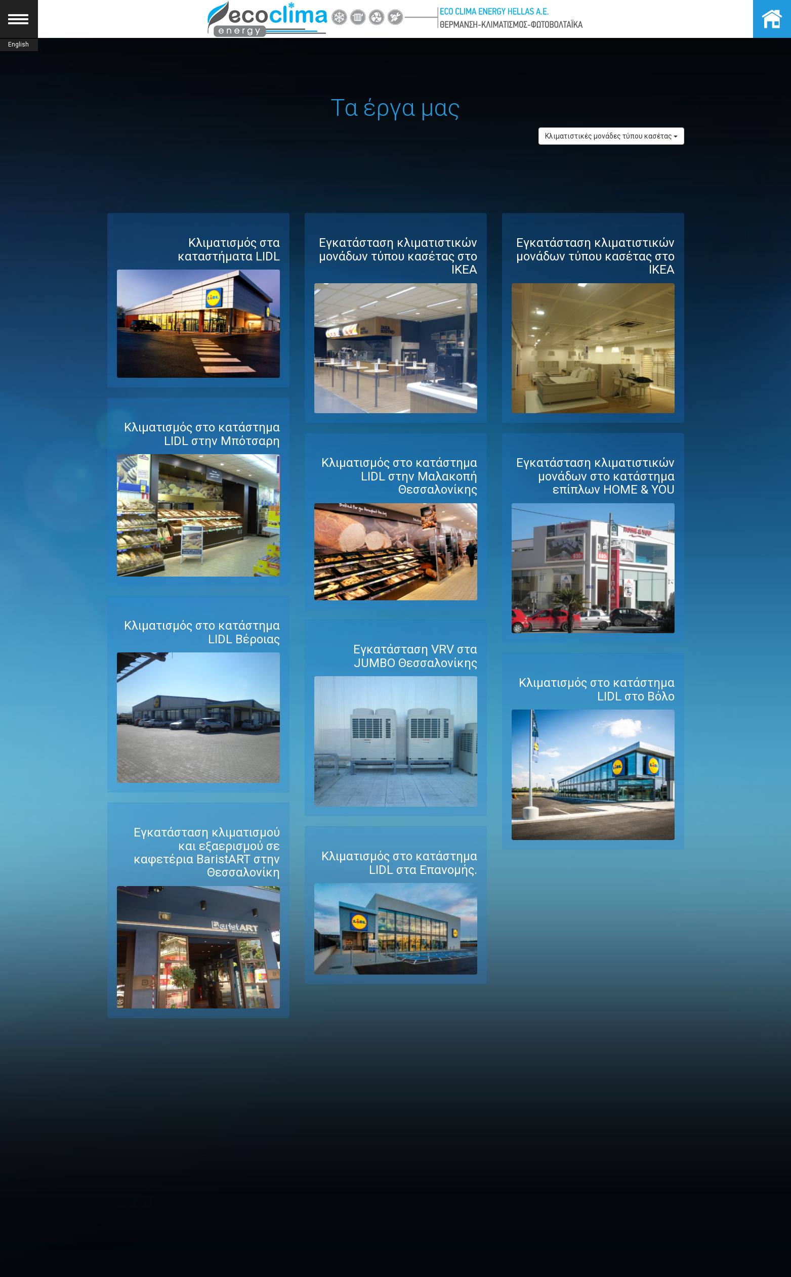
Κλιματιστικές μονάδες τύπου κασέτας (611, 136)
